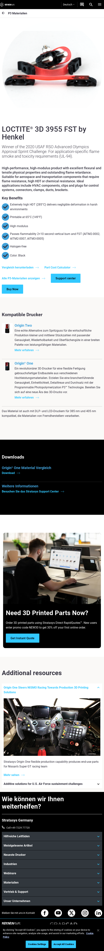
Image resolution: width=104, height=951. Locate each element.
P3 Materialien (17, 13)
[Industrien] (52, 864)
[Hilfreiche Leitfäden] (52, 836)
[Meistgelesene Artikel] (52, 845)
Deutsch (68, 4)
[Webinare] (52, 873)
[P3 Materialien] (5, 13)
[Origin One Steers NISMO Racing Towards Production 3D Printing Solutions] (52, 690)
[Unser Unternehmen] (52, 901)
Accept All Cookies (64, 944)
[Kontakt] (82, 4)
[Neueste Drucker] (52, 854)
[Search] (91, 4)
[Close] (98, 930)
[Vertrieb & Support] (52, 891)
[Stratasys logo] (7, 4)
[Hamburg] (99, 4)
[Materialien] (52, 882)
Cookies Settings (37, 944)
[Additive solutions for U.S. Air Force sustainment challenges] (52, 784)
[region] (52, 938)
